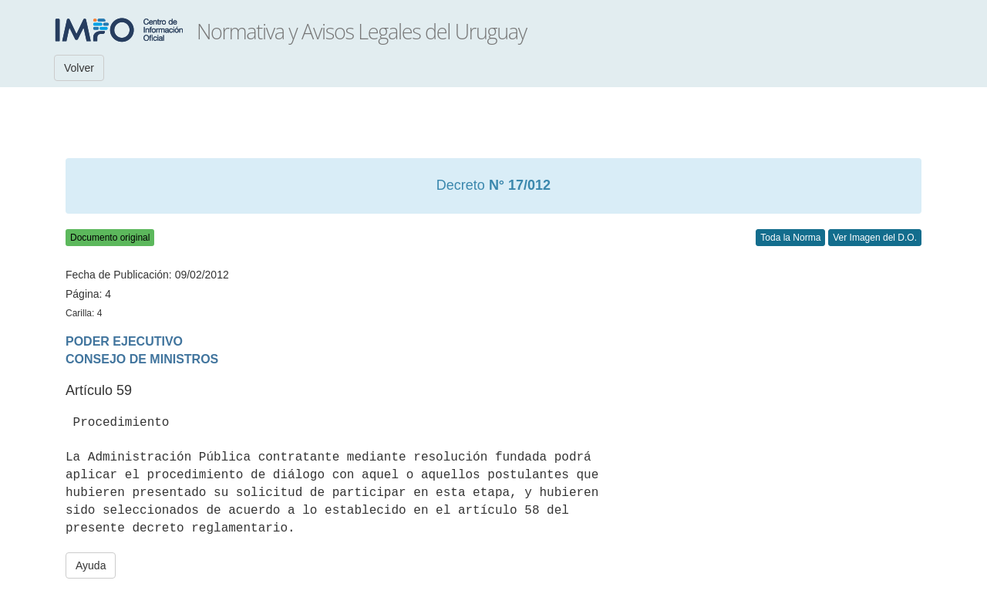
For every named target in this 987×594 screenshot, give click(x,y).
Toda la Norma (790, 237)
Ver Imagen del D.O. (875, 237)
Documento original (110, 237)
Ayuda (91, 565)
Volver (79, 68)
